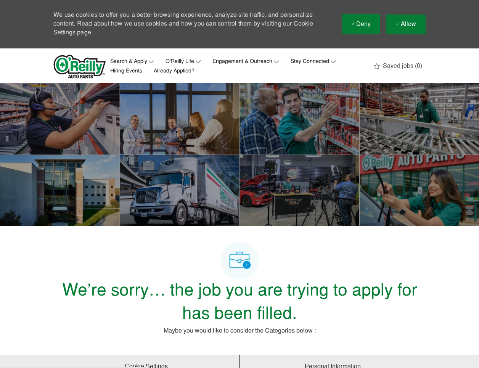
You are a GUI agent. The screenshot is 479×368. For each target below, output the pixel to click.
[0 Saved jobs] (398, 66)
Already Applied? (174, 71)
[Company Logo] (79, 66)
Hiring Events (126, 71)
